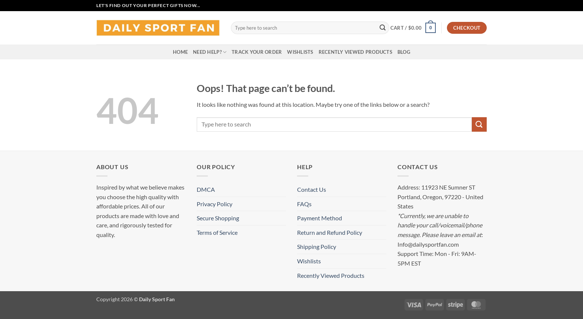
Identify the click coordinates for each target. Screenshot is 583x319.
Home (180, 52)
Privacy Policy (214, 203)
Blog (403, 52)
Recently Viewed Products (355, 52)
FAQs (304, 203)
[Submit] (382, 28)
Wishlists (300, 52)
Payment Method (319, 217)
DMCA (206, 189)
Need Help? (209, 52)
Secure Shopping (218, 217)
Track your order (257, 52)
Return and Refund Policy (329, 232)
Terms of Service (217, 232)
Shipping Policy (316, 246)
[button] (413, 27)
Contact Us (311, 189)
